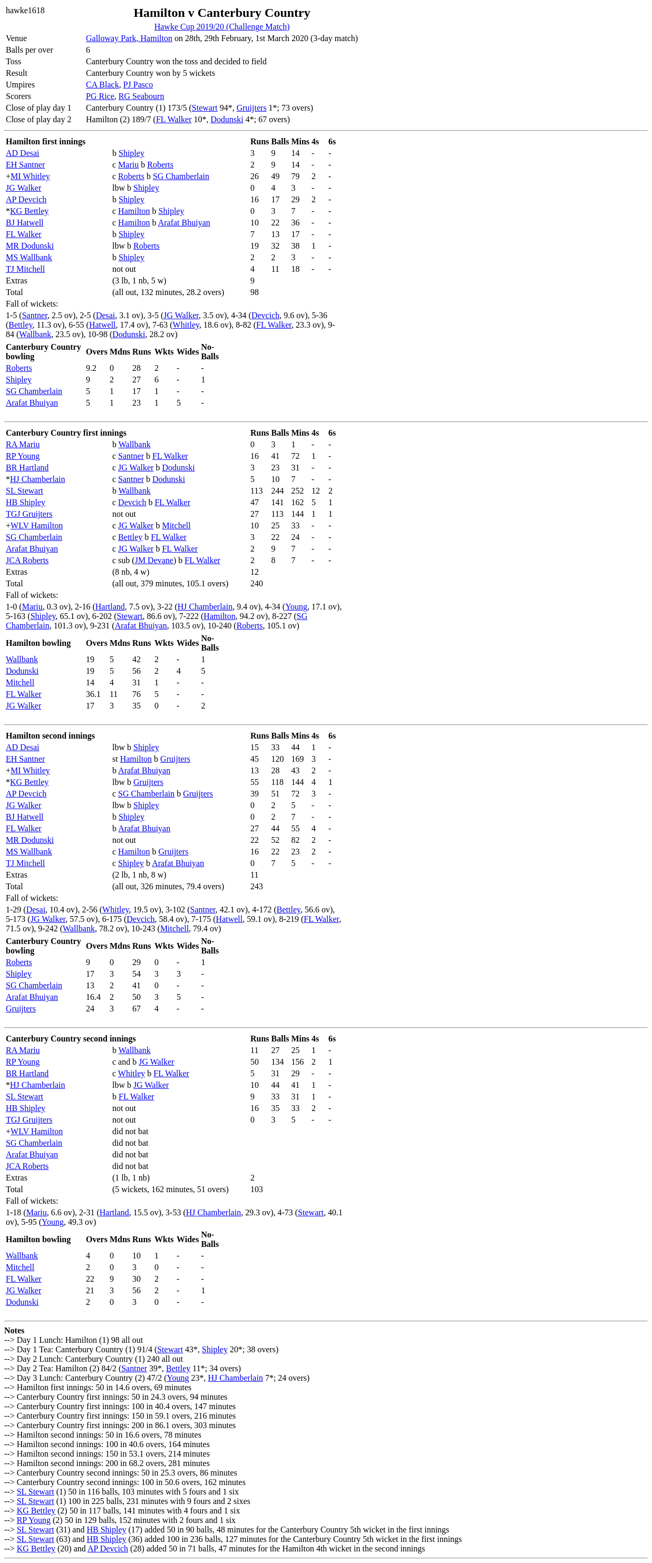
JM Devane (154, 560)
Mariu (128, 164)
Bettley (20, 324)
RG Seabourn (141, 96)
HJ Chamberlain (37, 479)
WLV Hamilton (37, 525)
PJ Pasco (138, 84)
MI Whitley (30, 176)
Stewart (205, 107)
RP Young (23, 455)
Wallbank (35, 334)
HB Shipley (25, 502)
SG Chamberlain (181, 176)
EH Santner (25, 164)
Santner (34, 315)
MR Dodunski (30, 245)
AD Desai (23, 153)
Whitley (186, 324)
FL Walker (174, 119)
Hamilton (134, 211)
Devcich (265, 315)
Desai (105, 315)
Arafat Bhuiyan (184, 222)
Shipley (131, 153)
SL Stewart (24, 490)
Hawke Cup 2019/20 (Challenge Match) (222, 26)
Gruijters (252, 107)
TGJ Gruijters (29, 513)
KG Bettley (29, 211)
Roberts (160, 164)
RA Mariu (23, 444)
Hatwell (102, 324)
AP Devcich (26, 199)
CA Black (102, 84)
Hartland (110, 606)
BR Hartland (27, 467)
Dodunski (226, 119)
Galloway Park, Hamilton (129, 38)
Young (296, 606)
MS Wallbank (29, 257)
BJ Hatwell (25, 222)
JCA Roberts (27, 560)
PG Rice (100, 96)
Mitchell (176, 525)
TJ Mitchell (25, 268)
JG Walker (23, 187)
